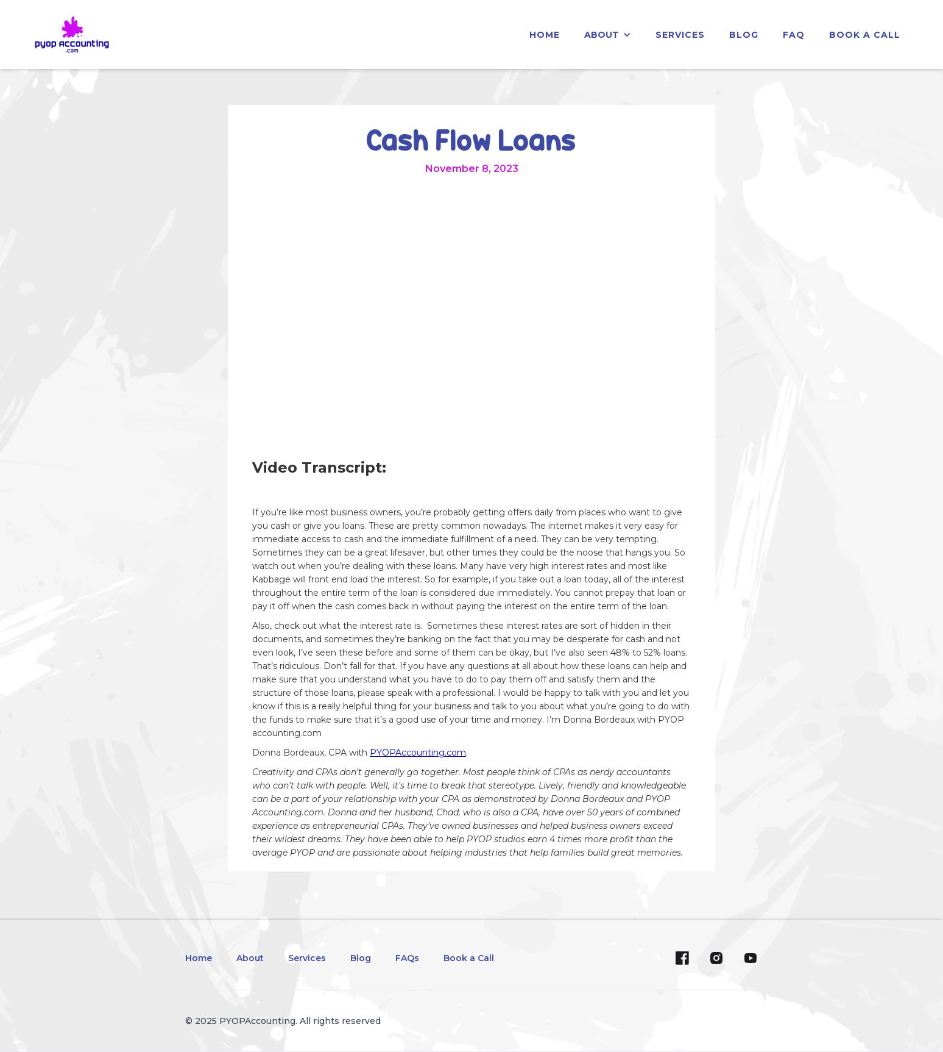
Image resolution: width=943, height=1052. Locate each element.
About (250, 958)
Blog (360, 958)
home (544, 34)
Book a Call (864, 34)
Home (198, 958)
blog (743, 34)
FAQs (407, 958)
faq (794, 34)
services (680, 34)
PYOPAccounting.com (418, 752)
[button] (607, 34)
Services (307, 958)
